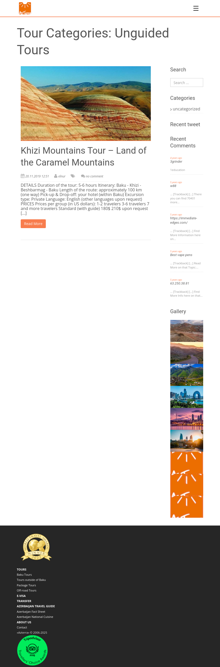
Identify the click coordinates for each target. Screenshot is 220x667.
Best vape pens (181, 255)
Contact (22, 627)
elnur (61, 176)
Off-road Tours (26, 590)
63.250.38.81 (179, 283)
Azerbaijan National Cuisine (35, 617)
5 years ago (176, 182)
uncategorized (186, 109)
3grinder (176, 161)
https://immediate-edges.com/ (183, 220)
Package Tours (26, 585)
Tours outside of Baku (31, 580)
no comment (94, 176)
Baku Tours (24, 574)
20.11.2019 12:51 (37, 176)
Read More (33, 223)
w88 (173, 186)
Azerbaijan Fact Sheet (31, 611)
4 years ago (176, 158)
